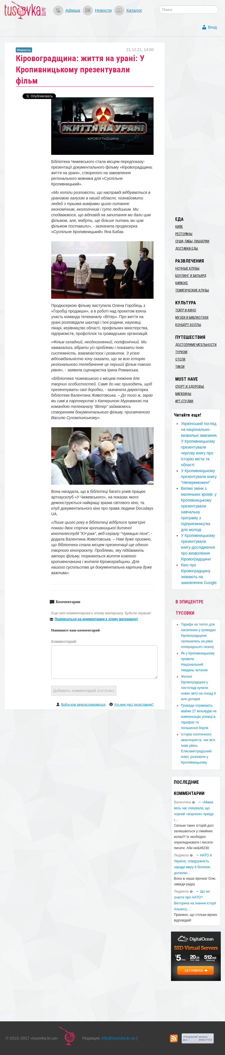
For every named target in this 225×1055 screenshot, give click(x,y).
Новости (103, 10)
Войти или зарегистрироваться (83, 704)
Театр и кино (185, 310)
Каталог (134, 10)
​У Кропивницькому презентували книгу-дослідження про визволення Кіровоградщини (198, 547)
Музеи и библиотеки (191, 318)
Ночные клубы (187, 268)
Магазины (183, 394)
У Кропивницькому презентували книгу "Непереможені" (199, 476)
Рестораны (183, 234)
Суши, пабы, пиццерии (192, 241)
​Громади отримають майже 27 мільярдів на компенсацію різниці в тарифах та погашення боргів (198, 717)
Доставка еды (186, 248)
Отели (180, 359)
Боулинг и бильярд (190, 276)
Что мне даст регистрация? (134, 704)
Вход (212, 27)
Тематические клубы (192, 290)
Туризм (181, 352)
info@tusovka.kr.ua (118, 1038)
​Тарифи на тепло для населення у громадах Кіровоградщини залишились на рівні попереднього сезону (198, 635)
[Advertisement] (198, 126)
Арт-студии (184, 401)
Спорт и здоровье (189, 387)
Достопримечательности (196, 345)
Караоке (181, 283)
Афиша (72, 10)
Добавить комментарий (83, 690)
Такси (179, 367)
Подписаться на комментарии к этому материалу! (96, 619)
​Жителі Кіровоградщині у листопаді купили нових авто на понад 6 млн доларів (198, 688)
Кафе (179, 227)
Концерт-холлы (188, 325)
